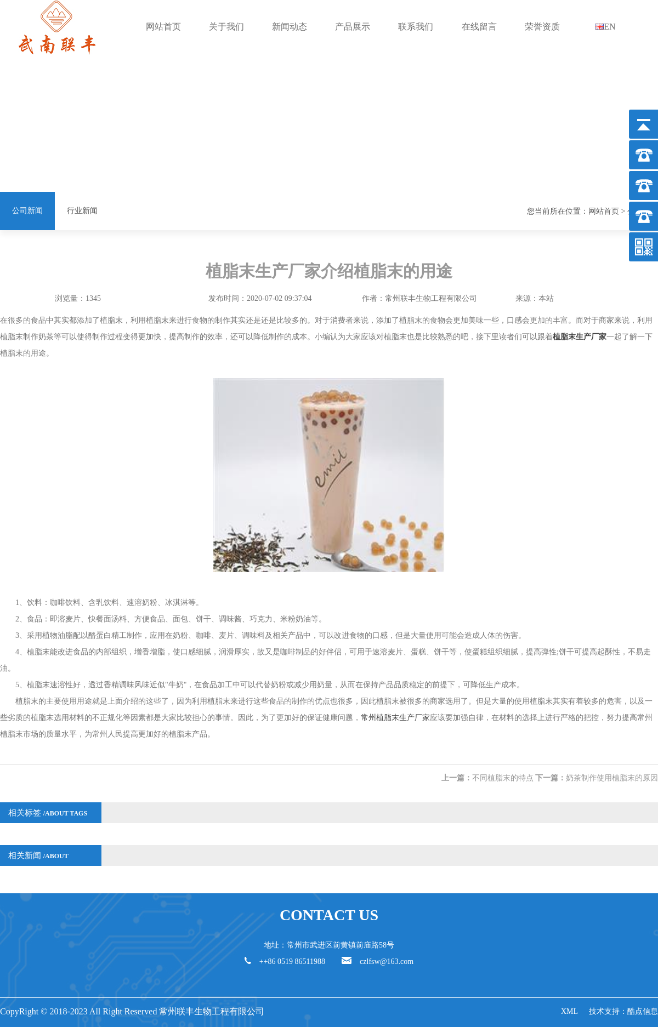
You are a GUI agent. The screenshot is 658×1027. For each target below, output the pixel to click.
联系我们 (415, 26)
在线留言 (479, 26)
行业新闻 (82, 211)
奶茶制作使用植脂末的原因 (612, 778)
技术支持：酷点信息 (623, 1011)
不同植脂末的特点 (503, 778)
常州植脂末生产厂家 (395, 718)
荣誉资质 (542, 26)
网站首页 (163, 26)
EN (605, 26)
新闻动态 (289, 26)
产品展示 (352, 26)
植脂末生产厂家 (579, 337)
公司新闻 (27, 211)
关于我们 (226, 26)
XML (569, 1011)
